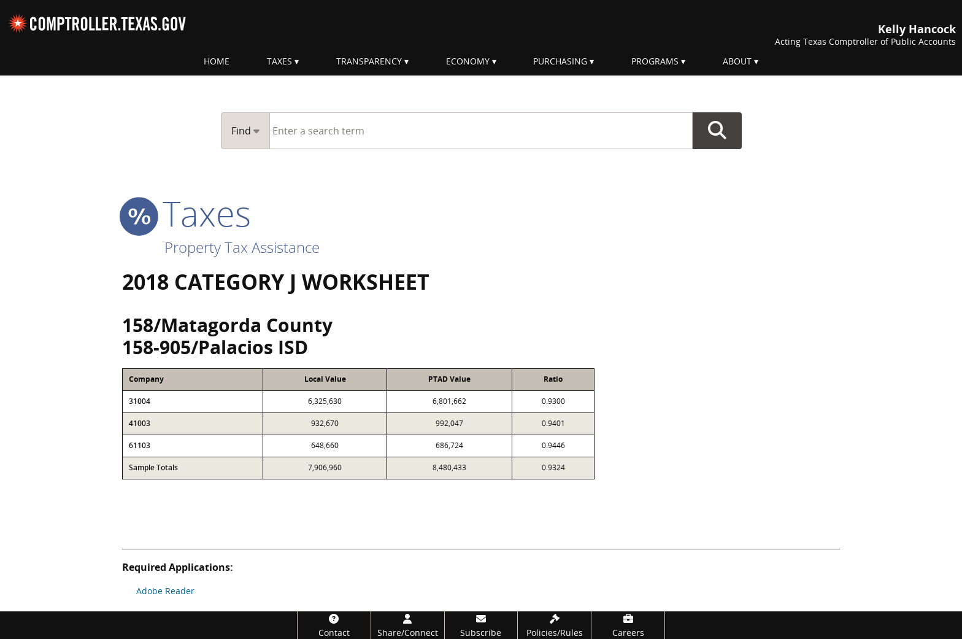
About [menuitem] (737, 61)
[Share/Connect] (407, 625)
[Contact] (334, 625)
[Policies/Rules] (554, 625)
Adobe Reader (165, 591)
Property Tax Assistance (242, 247)
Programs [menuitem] (655, 61)
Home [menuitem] (216, 61)
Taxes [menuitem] (279, 61)
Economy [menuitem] (468, 61)
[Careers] (627, 625)
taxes (186, 213)
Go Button (717, 130)
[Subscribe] (481, 625)
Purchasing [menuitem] (560, 61)
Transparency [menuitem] (369, 61)
